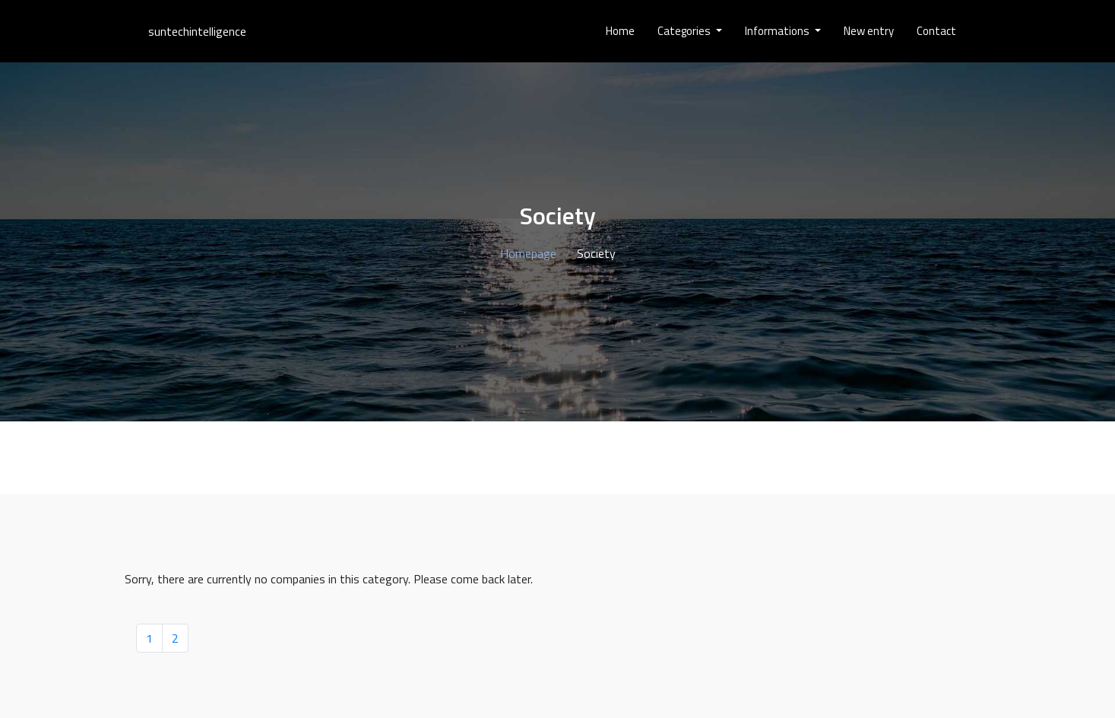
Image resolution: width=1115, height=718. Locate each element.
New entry (869, 31)
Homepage (528, 253)
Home (620, 31)
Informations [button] (778, 31)
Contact (936, 31)
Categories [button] (685, 31)
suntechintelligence (197, 31)
